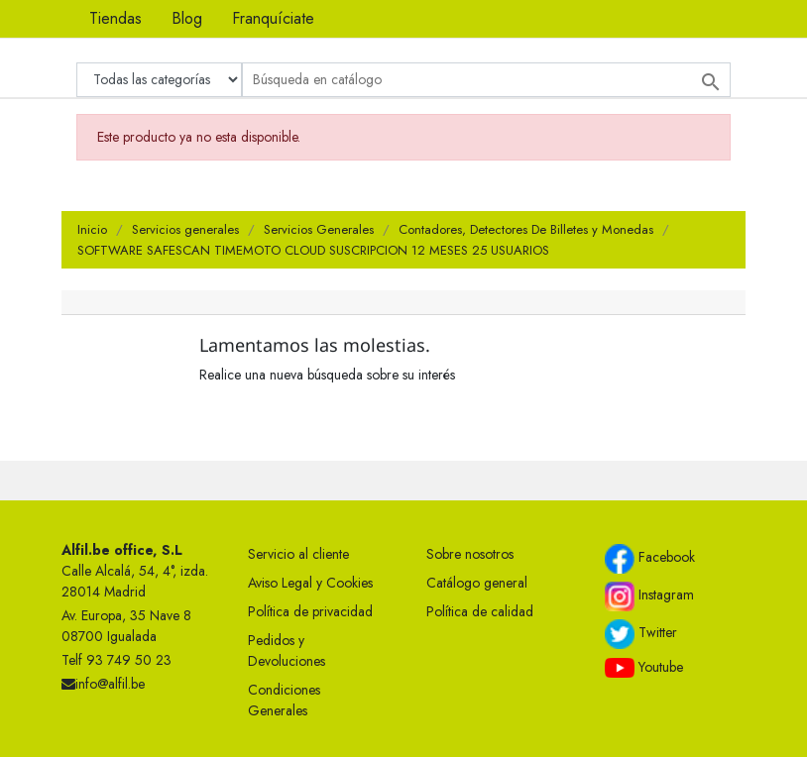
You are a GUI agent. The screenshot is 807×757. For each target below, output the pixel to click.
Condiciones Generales (284, 700)
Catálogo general (476, 583)
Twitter (641, 634)
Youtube (644, 668)
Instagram (649, 596)
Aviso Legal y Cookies (310, 583)
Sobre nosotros (470, 554)
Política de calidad (479, 611)
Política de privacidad (310, 611)
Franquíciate (273, 18)
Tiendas (115, 18)
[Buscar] (486, 79)
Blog (187, 18)
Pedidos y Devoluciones (286, 650)
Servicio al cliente (298, 554)
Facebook (650, 559)
